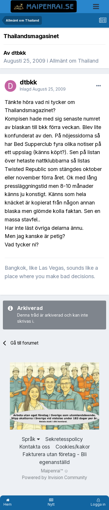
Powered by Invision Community (54, 477)
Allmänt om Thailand (74, 61)
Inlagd (43, 89)
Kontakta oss (34, 447)
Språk (31, 439)
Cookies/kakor (73, 447)
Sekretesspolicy (64, 439)
